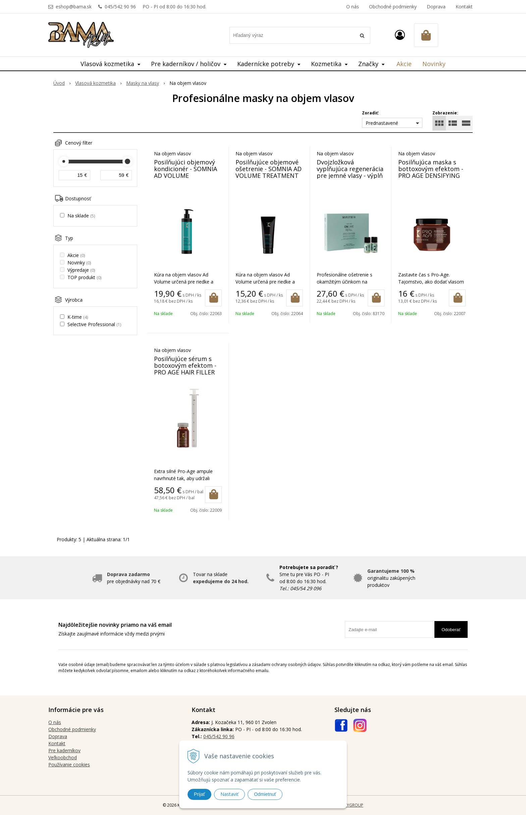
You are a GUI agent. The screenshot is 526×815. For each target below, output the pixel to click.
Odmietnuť (265, 794)
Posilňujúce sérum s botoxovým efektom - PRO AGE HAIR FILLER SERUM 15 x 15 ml (185, 369)
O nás (352, 6)
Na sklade (81, 215)
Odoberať (451, 629)
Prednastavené (382, 123)
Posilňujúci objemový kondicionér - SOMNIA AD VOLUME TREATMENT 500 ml (185, 172)
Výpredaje (81, 270)
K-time (77, 317)
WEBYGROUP (350, 805)
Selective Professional (94, 324)
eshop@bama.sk (74, 6)
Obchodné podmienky (393, 6)
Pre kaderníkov (64, 750)
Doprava (436, 6)
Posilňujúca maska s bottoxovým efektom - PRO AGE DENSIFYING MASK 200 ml (430, 172)
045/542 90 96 (120, 6)
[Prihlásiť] (400, 35)
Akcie (404, 64)
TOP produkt (84, 277)
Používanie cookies (69, 764)
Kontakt (464, 6)
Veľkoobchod (62, 757)
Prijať (199, 794)
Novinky (433, 64)
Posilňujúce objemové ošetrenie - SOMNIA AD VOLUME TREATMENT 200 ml (268, 172)
